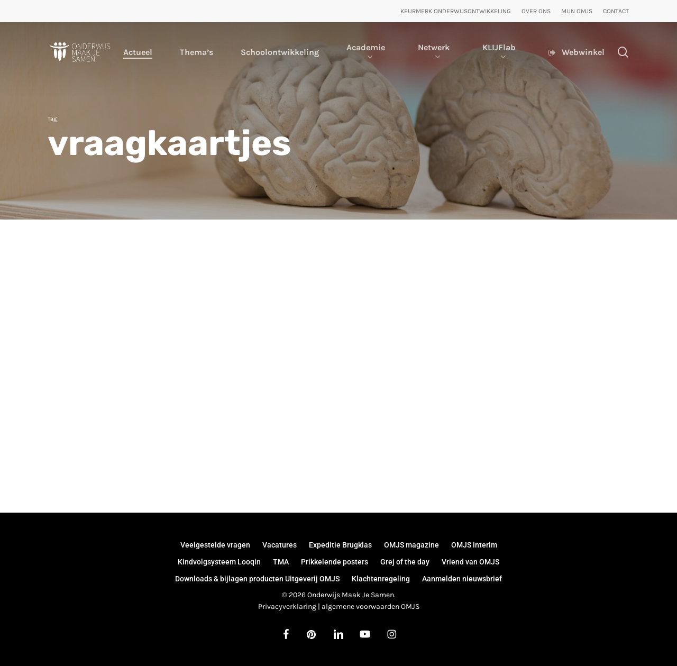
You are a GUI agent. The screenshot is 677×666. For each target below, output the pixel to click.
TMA (281, 562)
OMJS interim (474, 545)
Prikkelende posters (334, 562)
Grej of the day (404, 562)
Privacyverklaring (287, 606)
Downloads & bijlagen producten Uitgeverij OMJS (257, 578)
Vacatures (279, 545)
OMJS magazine (411, 545)
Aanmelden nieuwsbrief (462, 578)
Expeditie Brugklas (340, 545)
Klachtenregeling (381, 578)
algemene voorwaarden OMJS (370, 606)
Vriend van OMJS (470, 562)
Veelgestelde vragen (215, 545)
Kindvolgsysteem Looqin (219, 562)
